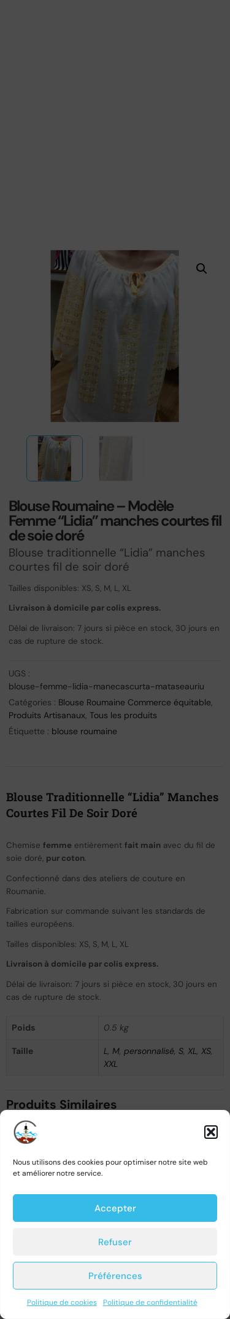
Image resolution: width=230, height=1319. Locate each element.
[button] (211, 1132)
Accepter (115, 1208)
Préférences (115, 1276)
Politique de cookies (62, 1302)
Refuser (115, 1242)
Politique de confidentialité (150, 1302)
